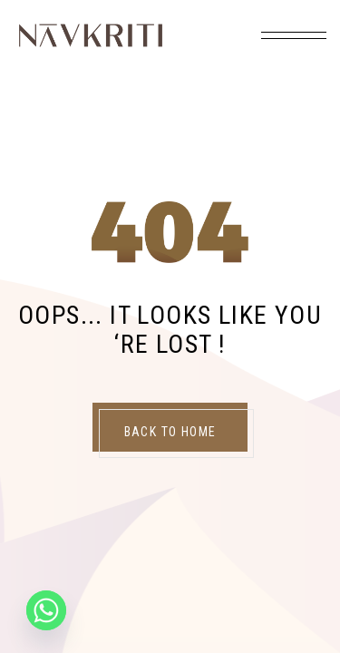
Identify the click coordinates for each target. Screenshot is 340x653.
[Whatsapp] (46, 610)
